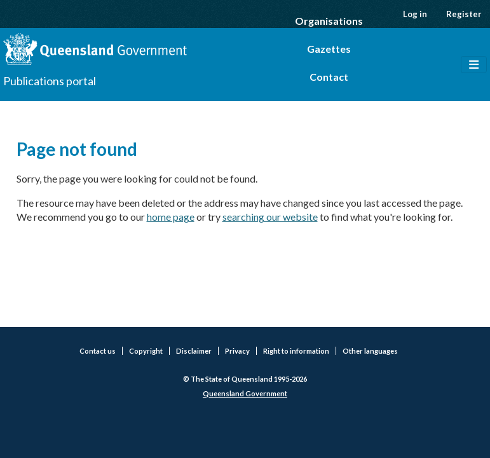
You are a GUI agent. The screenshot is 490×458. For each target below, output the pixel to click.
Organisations (329, 21)
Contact (329, 77)
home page (170, 217)
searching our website (270, 217)
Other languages (370, 351)
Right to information (296, 351)
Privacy (237, 351)
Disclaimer (194, 351)
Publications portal (49, 81)
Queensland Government (245, 393)
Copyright (146, 351)
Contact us (97, 351)
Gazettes (329, 49)
